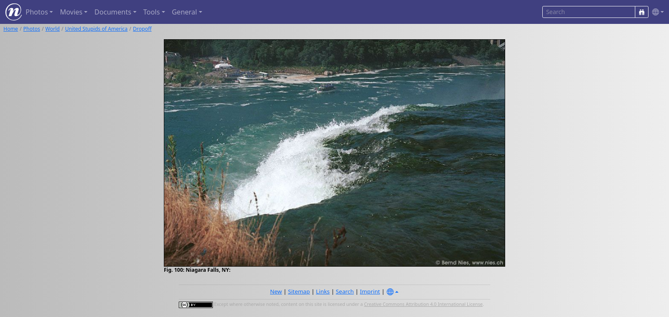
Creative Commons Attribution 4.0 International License (423, 304)
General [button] (184, 12)
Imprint (370, 291)
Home (10, 28)
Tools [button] (151, 12)
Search (345, 291)
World (52, 28)
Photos (31, 28)
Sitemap (299, 291)
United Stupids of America (96, 28)
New (276, 291)
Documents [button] (112, 12)
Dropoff (142, 28)
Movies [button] (71, 12)
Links (323, 291)
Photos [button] (37, 12)
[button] (656, 12)
